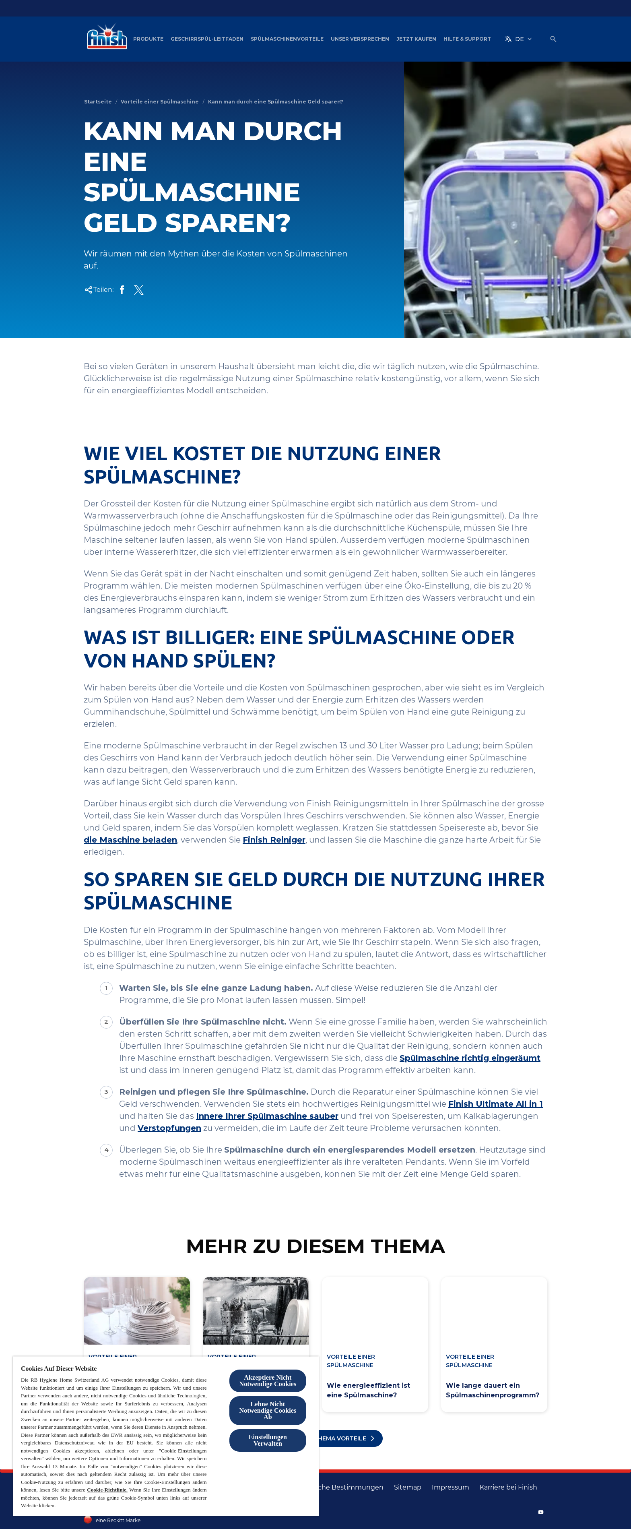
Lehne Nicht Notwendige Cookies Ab (267, 1410)
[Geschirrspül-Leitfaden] (207, 39)
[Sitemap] (408, 1487)
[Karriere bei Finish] (508, 1487)
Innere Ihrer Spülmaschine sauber (267, 1116)
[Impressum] (450, 1487)
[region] (166, 1436)
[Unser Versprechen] (360, 39)
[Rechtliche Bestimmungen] (339, 1487)
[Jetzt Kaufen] (416, 39)
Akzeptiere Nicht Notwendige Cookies (267, 1380)
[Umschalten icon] (553, 39)
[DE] (518, 39)
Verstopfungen (169, 1128)
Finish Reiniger (274, 840)
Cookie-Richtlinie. (107, 1490)
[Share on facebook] (121, 289)
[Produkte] (148, 39)
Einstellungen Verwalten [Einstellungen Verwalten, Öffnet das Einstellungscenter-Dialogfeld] (268, 1440)
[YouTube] (540, 1512)
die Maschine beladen (130, 840)
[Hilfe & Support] (467, 39)
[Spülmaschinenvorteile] (287, 39)
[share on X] (138, 289)
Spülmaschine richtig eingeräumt (470, 1058)
